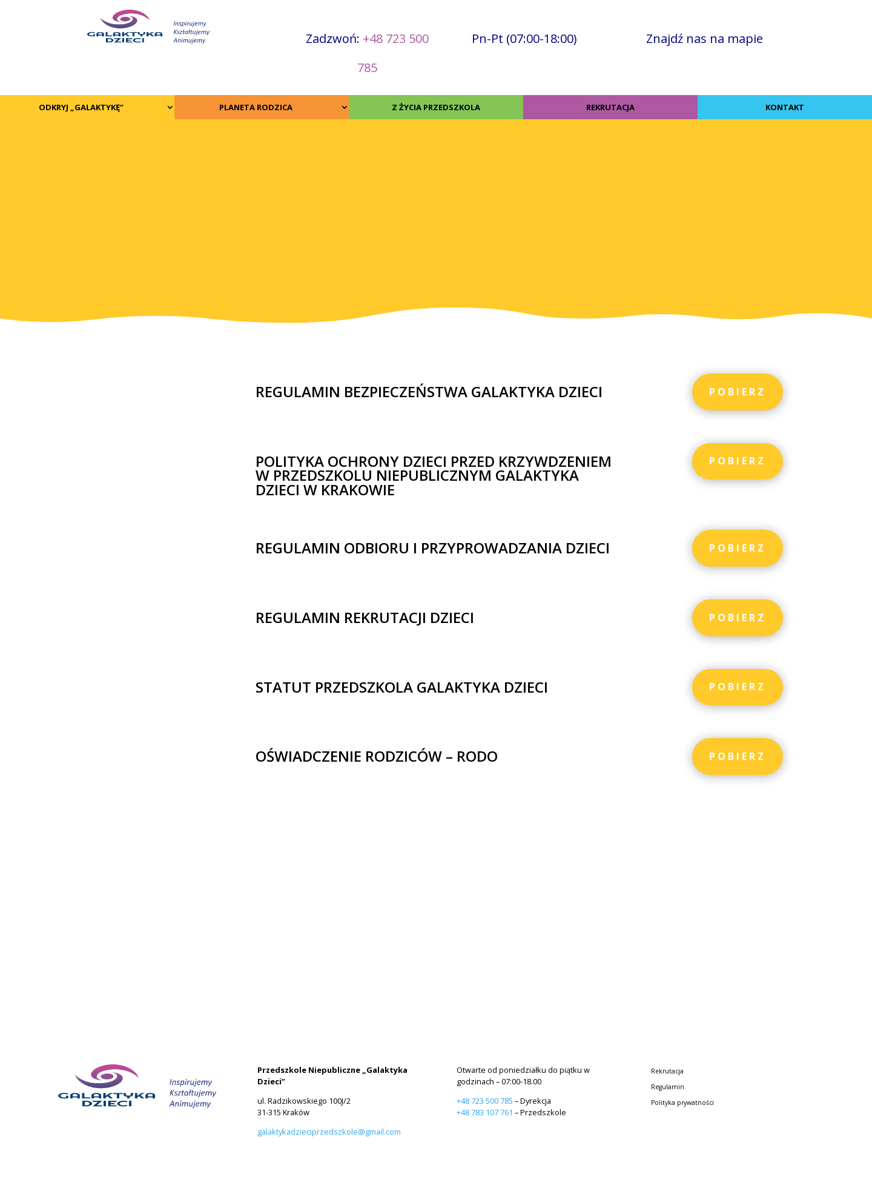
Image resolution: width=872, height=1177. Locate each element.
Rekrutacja (667, 1071)
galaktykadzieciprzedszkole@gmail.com (329, 1131)
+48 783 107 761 (485, 1112)
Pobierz (737, 391)
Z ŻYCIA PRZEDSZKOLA (436, 107)
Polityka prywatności (682, 1103)
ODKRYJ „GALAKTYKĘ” (81, 107)
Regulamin (667, 1087)
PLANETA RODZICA (255, 107)
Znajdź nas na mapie (704, 38)
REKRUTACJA (610, 107)
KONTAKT (784, 107)
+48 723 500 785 (485, 1100)
